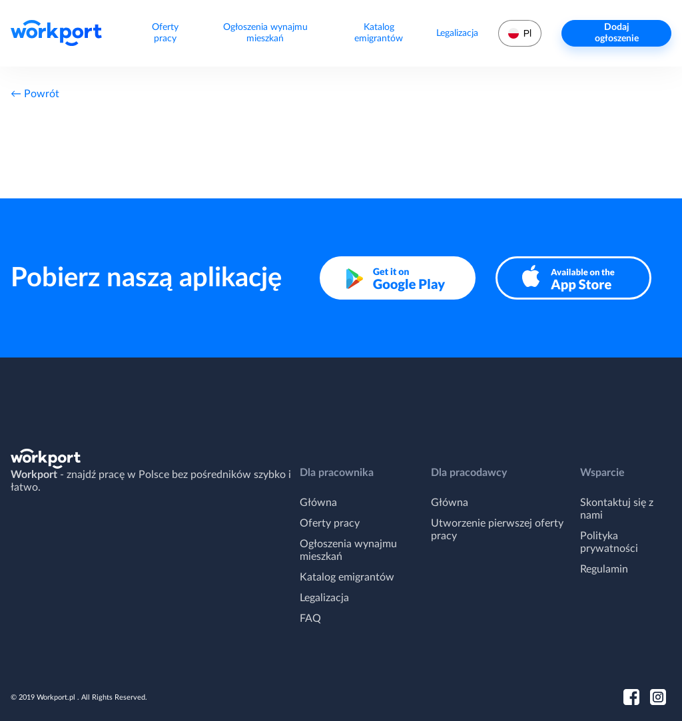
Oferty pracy (165, 33)
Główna (318, 502)
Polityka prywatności (609, 542)
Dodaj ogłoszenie (617, 33)
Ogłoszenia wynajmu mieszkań (265, 33)
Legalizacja (457, 33)
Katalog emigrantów (378, 33)
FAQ (310, 618)
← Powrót (35, 94)
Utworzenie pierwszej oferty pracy (497, 529)
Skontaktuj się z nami (616, 509)
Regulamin (604, 569)
